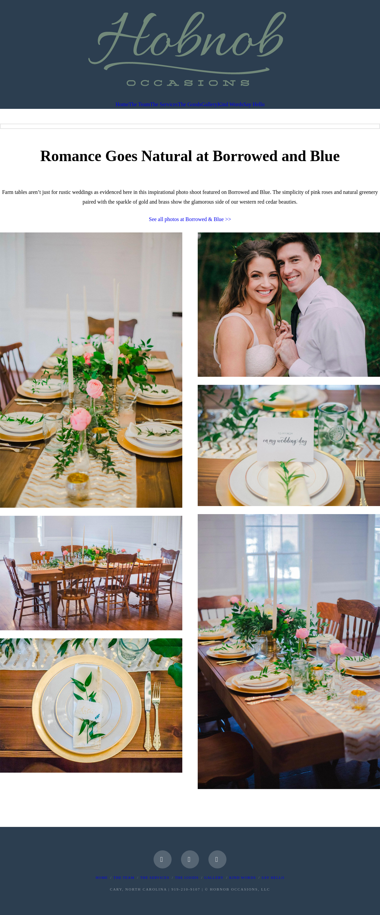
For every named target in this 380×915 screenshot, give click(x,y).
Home (102, 877)
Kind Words (242, 877)
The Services (154, 877)
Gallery (214, 877)
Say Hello (273, 877)
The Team (123, 877)
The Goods (187, 877)
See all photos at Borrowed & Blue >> (190, 219)
